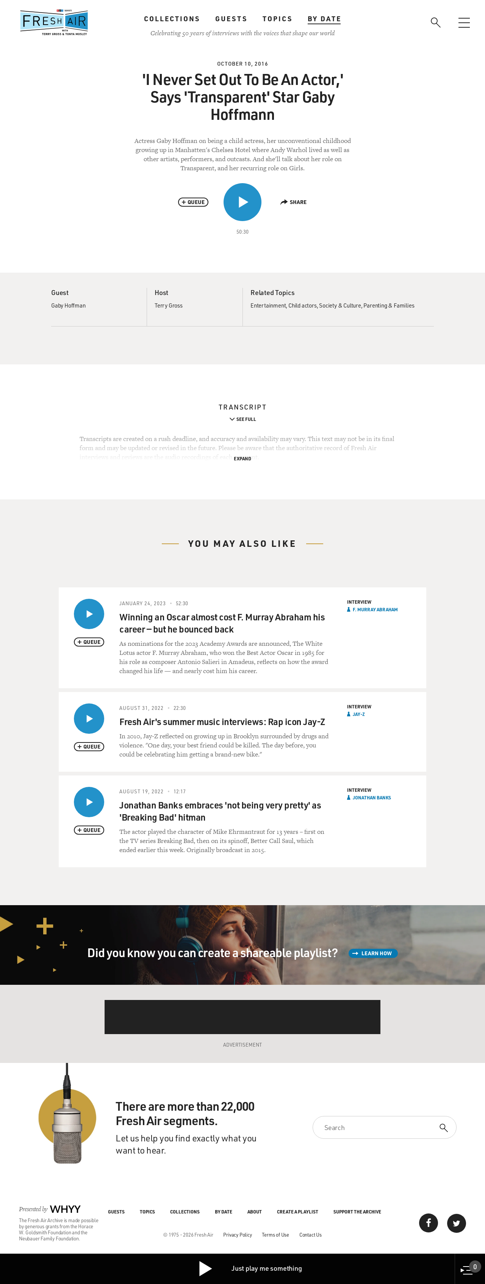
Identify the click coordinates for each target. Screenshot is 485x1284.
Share (293, 202)
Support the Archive (357, 1212)
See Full (246, 419)
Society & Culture (340, 305)
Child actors (302, 305)
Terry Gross (169, 305)
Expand (242, 458)
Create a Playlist (297, 1212)
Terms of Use (275, 1234)
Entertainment (268, 305)
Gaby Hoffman (68, 305)
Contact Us (310, 1234)
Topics (278, 18)
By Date (324, 18)
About (254, 1212)
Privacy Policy (237, 1234)
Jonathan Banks (372, 797)
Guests (231, 18)
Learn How (376, 953)
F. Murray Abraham (375, 609)
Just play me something (250, 1268)
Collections (172, 18)
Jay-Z (359, 714)
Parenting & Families (388, 305)
